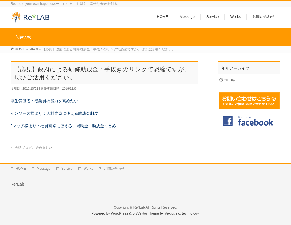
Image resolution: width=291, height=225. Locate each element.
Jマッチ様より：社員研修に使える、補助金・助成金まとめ (63, 126)
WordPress (119, 213)
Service (67, 169)
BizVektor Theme (145, 213)
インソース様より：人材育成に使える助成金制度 (54, 113)
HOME (21, 169)
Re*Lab (139, 207)
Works (88, 169)
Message (44, 169)
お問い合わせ (114, 169)
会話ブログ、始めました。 (33, 148)
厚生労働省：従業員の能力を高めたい (44, 101)
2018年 (229, 80)
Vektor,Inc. (173, 213)
